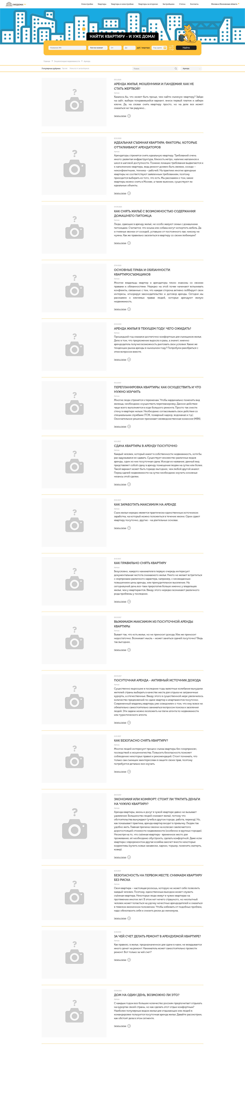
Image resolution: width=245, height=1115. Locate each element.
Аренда (116, 93)
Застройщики (168, 4)
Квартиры (102, 4)
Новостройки (87, 4)
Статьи (182, 4)
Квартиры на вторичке (148, 4)
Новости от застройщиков (79, 68)
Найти (186, 47)
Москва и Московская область (224, 4)
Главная (47, 61)
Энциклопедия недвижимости (67, 61)
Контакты (194, 4)
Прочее (64, 68)
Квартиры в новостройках (122, 4)
